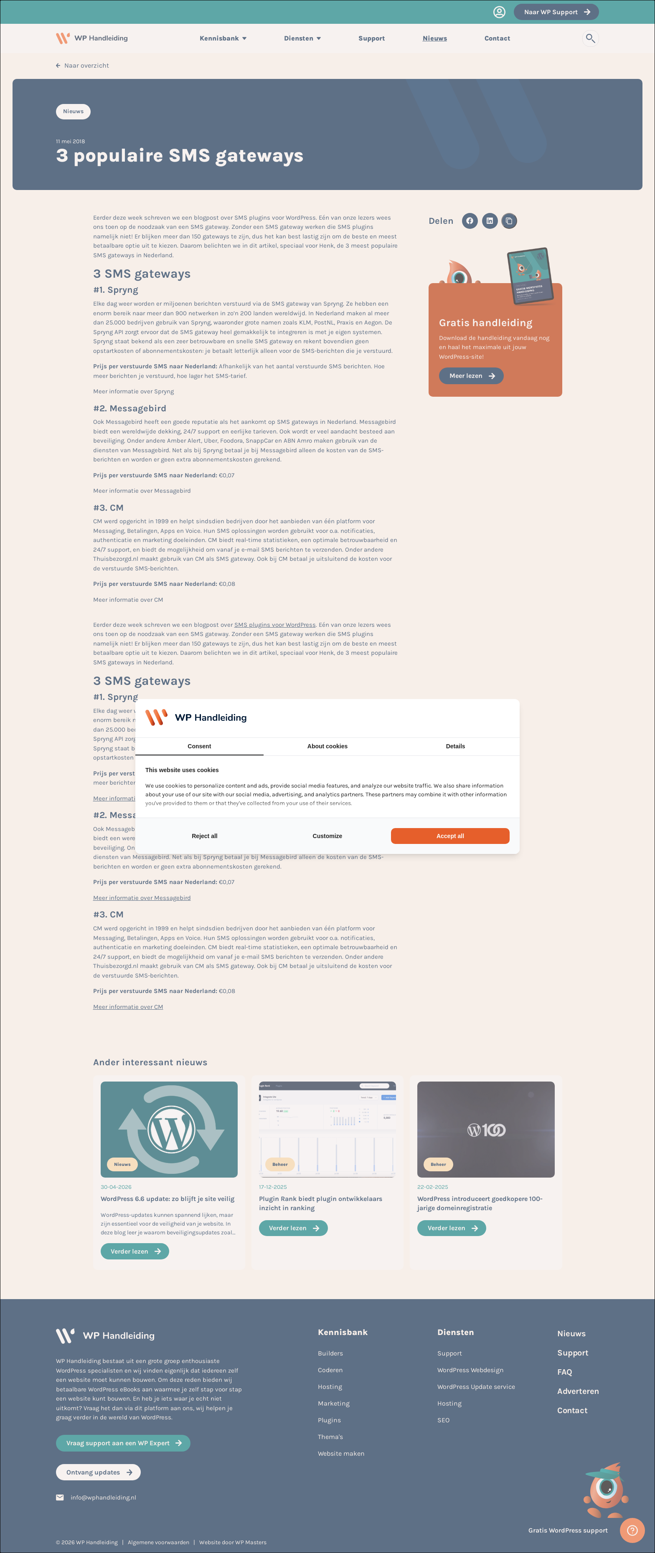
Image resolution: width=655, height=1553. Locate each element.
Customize (328, 836)
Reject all (204, 836)
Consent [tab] (199, 746)
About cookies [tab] (327, 746)
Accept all (450, 836)
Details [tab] (455, 746)
